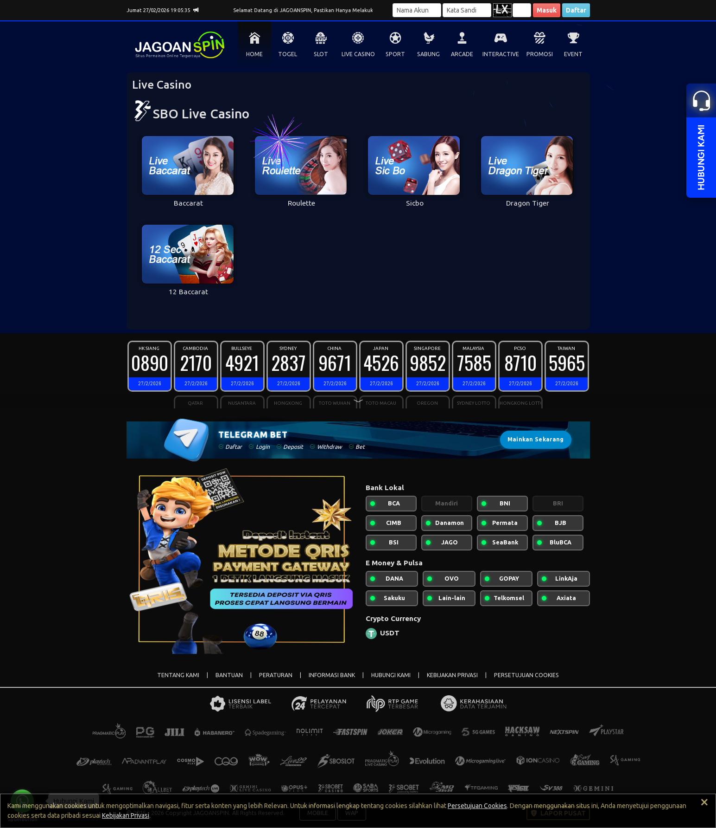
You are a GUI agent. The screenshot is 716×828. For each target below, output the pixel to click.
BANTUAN (229, 675)
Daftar (576, 10)
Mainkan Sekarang (535, 439)
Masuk (547, 10)
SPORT (395, 54)
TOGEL (287, 54)
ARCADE (462, 54)
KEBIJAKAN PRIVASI (452, 675)
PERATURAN (275, 675)
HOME (254, 54)
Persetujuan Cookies (477, 805)
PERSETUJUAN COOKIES (526, 675)
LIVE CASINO (358, 54)
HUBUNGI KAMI (391, 675)
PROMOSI (539, 54)
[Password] (467, 10)
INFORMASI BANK (332, 675)
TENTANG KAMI (178, 675)
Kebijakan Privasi (125, 815)
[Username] (417, 10)
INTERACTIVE (500, 54)
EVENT (573, 54)
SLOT (321, 54)
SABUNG (428, 54)
